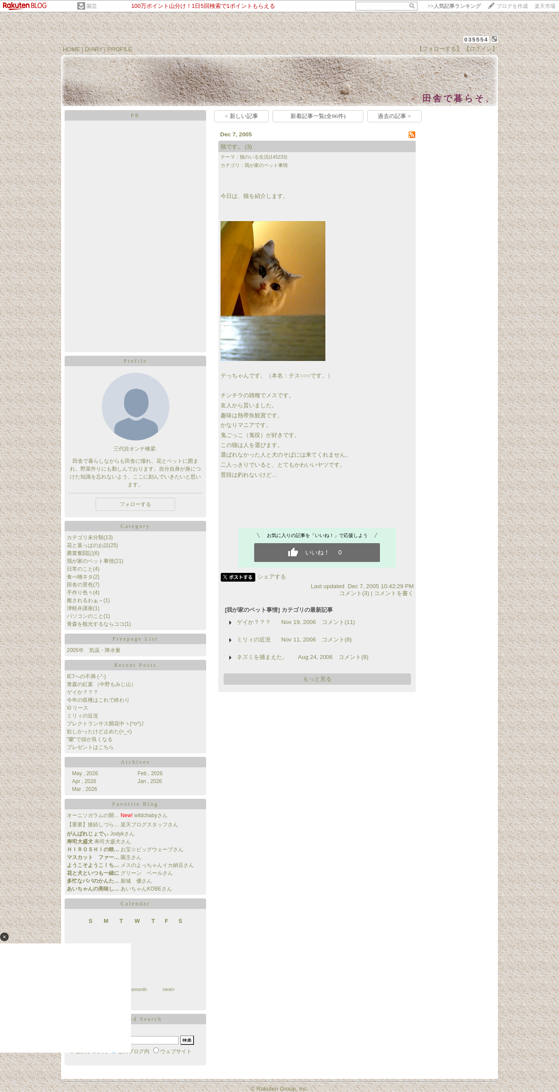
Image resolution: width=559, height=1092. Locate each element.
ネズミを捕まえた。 (262, 657)
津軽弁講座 (80, 608)
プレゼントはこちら (90, 747)
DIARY (94, 49)
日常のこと (80, 569)
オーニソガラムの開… (93, 815)
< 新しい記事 (241, 116)
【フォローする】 (439, 48)
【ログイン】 (481, 48)
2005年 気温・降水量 (94, 650)
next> (169, 989)
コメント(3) (354, 593)
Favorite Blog (135, 804)
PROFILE (119, 49)
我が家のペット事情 (90, 561)
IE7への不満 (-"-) (86, 676)
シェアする (272, 576)
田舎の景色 (80, 585)
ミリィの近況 (82, 716)
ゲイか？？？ (82, 692)
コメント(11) (338, 622)
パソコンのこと (85, 616)
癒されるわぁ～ (85, 600)
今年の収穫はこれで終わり (98, 700)
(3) (248, 146)
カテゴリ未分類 (85, 537)
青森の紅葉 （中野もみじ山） (101, 684)
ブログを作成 (512, 6)
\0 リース (77, 708)
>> (454, 6)
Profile (135, 361)
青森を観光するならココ (95, 624)
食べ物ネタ (80, 577)
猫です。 (232, 146)
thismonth (136, 989)
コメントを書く (394, 593)
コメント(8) (337, 639)
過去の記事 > (394, 116)
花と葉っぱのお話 (88, 545)
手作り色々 (80, 592)
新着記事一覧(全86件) (317, 116)
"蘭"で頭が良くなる (90, 739)
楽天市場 (545, 6)
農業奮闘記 (80, 553)
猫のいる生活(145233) (263, 156)
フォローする (135, 504)
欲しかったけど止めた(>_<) (99, 731)
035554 (476, 39)
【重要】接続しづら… (93, 825)
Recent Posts (135, 665)
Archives (135, 762)
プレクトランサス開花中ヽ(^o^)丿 (106, 724)
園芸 (91, 6)
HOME (71, 49)
